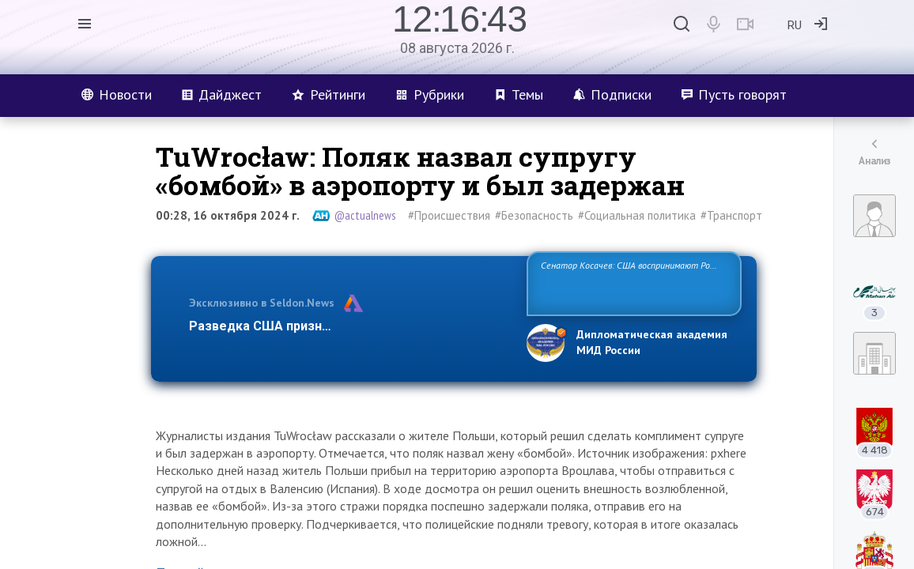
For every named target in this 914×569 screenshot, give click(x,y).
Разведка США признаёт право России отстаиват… (348, 325)
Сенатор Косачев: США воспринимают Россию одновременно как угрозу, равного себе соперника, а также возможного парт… (631, 282)
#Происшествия (449, 215)
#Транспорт (731, 215)
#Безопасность (534, 215)
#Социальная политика (637, 215)
